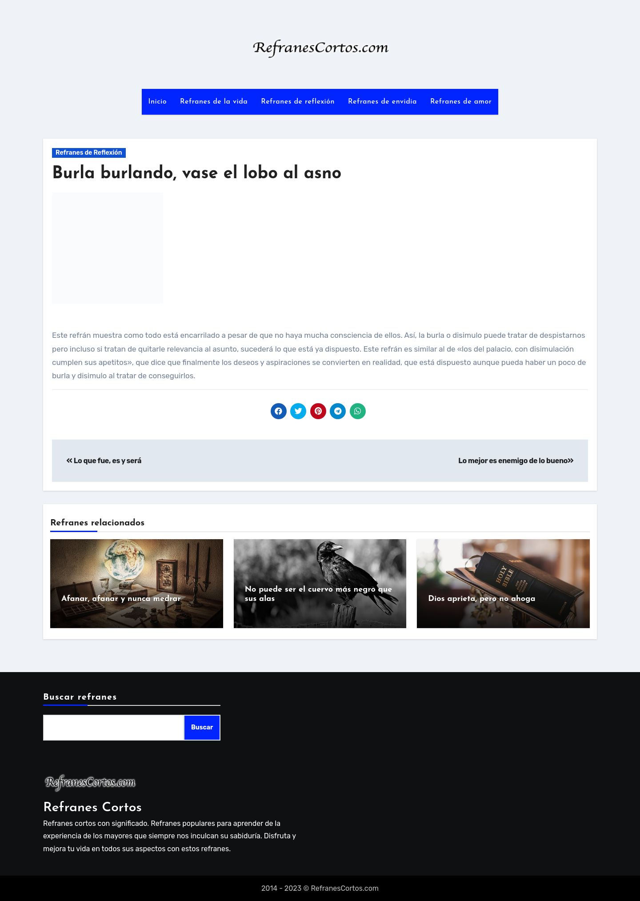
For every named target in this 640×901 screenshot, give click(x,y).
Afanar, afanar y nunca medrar (121, 599)
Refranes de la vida (214, 101)
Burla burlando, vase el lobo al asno (196, 174)
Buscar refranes (80, 697)
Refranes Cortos (92, 807)
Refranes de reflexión (298, 101)
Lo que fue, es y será (103, 461)
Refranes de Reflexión (89, 152)
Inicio (157, 101)
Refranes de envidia (382, 101)
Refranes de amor (461, 101)
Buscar (202, 727)
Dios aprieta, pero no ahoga (481, 599)
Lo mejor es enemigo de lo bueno (516, 461)
